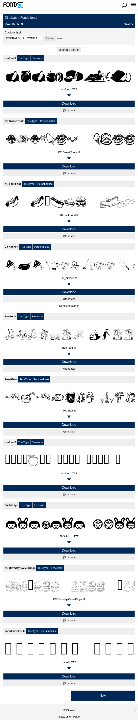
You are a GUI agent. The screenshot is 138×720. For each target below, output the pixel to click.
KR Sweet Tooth (14, 121)
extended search (69, 49)
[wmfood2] (69, 460)
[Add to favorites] (69, 94)
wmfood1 (10, 58)
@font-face (69, 110)
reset (60, 38)
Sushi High (11, 505)
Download (69, 103)
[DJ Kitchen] (69, 264)
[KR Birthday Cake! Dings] (69, 586)
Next (126, 24)
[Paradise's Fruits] (69, 649)
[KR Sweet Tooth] (69, 139)
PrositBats (11, 379)
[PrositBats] (69, 397)
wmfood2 (10, 442)
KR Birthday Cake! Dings (20, 567)
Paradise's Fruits (14, 631)
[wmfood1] (69, 76)
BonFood (10, 316)
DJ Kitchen (11, 246)
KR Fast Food (13, 183)
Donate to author (69, 305)
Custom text (12, 32)
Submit (50, 38)
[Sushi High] (69, 523)
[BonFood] (69, 334)
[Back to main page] (13, 5)
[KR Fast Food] (69, 201)
